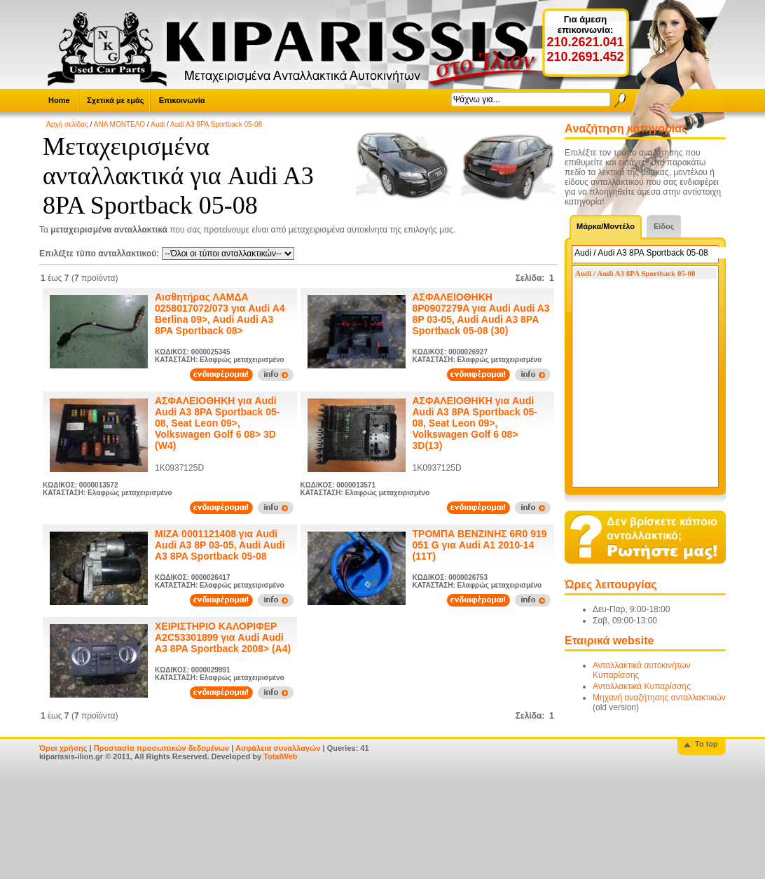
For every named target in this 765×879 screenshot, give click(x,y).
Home (59, 100)
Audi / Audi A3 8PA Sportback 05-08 (635, 273)
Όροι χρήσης (63, 748)
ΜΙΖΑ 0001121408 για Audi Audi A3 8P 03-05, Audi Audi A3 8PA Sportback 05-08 (220, 545)
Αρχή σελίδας (67, 124)
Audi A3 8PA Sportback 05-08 (216, 124)
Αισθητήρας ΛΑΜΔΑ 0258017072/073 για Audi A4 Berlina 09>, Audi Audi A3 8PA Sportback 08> (220, 313)
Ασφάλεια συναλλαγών (278, 748)
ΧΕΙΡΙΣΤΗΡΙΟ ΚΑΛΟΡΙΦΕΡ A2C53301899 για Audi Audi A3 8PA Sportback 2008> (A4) (223, 637)
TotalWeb (280, 756)
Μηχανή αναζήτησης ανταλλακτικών (659, 697)
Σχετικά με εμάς (115, 100)
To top (706, 744)
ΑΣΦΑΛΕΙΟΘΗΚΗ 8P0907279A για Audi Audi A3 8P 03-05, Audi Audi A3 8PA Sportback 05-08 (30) (481, 313)
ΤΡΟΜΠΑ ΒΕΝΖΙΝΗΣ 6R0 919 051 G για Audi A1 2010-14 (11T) (480, 545)
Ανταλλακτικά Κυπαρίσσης (642, 686)
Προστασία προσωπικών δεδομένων (161, 748)
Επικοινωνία (182, 100)
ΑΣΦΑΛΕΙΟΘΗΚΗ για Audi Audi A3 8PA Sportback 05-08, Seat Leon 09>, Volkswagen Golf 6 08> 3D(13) (475, 423)
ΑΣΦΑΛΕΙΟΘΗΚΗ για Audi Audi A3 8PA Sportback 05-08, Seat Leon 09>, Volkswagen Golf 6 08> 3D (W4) (217, 423)
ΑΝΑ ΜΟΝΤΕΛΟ (119, 124)
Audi (158, 124)
